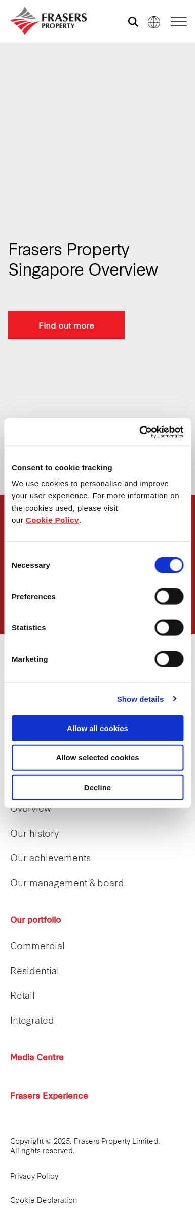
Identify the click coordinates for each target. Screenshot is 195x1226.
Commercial (37, 947)
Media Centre (37, 1058)
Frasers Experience (49, 1097)
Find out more (66, 325)
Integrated (32, 1021)
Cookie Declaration (43, 1201)
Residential (34, 972)
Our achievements (50, 859)
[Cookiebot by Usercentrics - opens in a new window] (139, 431)
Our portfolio (35, 921)
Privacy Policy (34, 1177)
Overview (30, 809)
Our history (34, 834)
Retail (22, 997)
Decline (97, 787)
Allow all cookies (97, 727)
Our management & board (67, 884)
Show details (140, 699)
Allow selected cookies (97, 757)
